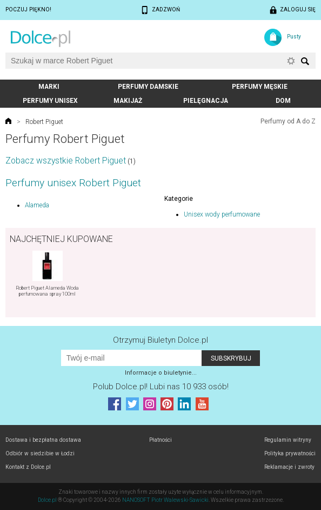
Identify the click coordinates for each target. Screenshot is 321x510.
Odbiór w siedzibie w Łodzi (40, 453)
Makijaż (127, 100)
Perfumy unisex (50, 100)
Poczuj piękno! (28, 9)
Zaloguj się (298, 9)
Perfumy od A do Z (288, 121)
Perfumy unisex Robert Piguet (73, 182)
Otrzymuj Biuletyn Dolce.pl (160, 340)
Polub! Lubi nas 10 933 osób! (161, 386)
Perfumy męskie (259, 86)
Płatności (160, 440)
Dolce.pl (47, 500)
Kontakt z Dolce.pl (28, 467)
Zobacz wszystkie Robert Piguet (65, 160)
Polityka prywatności (290, 453)
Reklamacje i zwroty (289, 467)
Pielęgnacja (205, 100)
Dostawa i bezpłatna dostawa (43, 440)
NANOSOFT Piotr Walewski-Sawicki (165, 500)
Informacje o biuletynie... (161, 372)
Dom (283, 100)
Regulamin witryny (287, 440)
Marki (48, 86)
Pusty (294, 37)
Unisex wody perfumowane (222, 214)
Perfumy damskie (148, 86)
